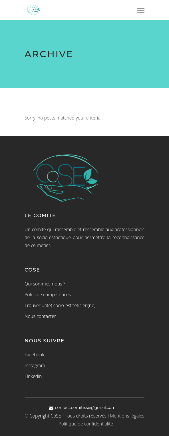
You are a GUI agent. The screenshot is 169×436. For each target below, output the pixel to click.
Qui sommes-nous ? (45, 284)
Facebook (34, 354)
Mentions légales (127, 416)
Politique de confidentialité (86, 424)
